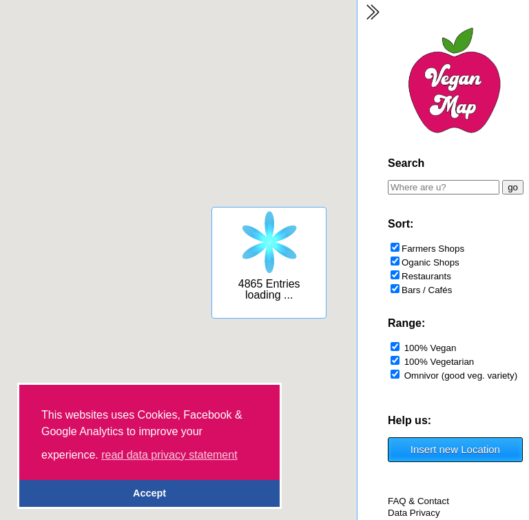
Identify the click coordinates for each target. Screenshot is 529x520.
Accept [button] (149, 493)
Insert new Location (455, 449)
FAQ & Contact (418, 501)
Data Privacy (414, 513)
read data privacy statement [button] (169, 455)
